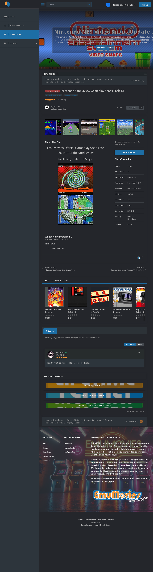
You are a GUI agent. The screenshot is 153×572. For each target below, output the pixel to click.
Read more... (95, 47)
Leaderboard (47, 452)
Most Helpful (130, 345)
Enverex (60, 352)
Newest (140, 345)
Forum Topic (129, 152)
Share (120, 107)
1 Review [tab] (50, 331)
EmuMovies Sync (70, 452)
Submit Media (69, 443)
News (45, 443)
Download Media (70, 448)
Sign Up (145, 5)
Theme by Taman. (105, 525)
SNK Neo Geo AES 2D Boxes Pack (60, 309)
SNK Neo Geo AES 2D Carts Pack (82, 309)
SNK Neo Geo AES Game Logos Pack (107, 309)
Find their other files (58, 109)
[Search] (69, 4)
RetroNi (57, 106)
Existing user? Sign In (124, 5)
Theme (80, 520)
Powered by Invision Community (90, 525)
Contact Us (46, 460)
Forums (45, 448)
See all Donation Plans (135, 411)
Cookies (111, 520)
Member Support (48, 456)
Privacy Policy (90, 520)
